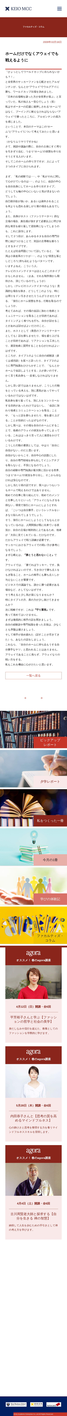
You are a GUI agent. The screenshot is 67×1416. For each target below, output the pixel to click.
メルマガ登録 (47, 1293)
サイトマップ (13, 1320)
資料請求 (44, 1283)
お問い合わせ (15, 1283)
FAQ (39, 1320)
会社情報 (42, 1329)
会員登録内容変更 (47, 1311)
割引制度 (11, 1293)
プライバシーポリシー (18, 1338)
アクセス (10, 1311)
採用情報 (10, 1329)
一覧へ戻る (33, 675)
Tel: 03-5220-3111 (33, 1361)
